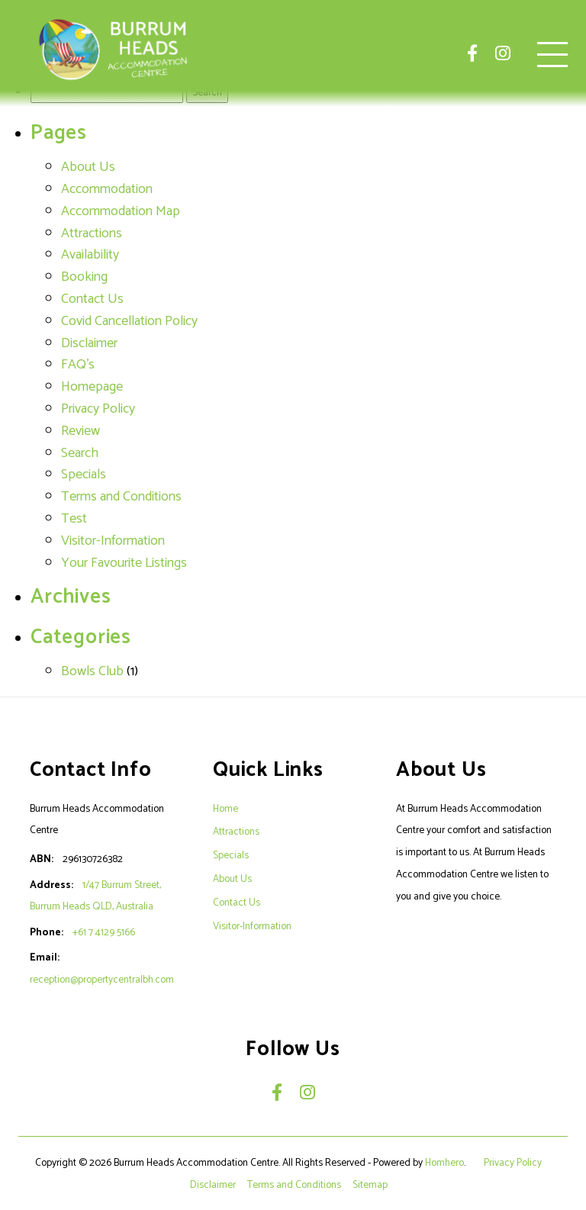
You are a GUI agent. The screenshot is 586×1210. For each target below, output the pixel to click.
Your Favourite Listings (124, 563)
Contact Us (92, 299)
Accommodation (107, 189)
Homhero (444, 1162)
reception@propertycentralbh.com (102, 979)
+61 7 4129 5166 (103, 932)
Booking (84, 276)
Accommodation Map (120, 211)
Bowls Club (92, 671)
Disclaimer (89, 343)
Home (225, 808)
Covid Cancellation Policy (129, 321)
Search (79, 453)
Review (80, 431)
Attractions (91, 233)
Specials (83, 474)
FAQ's (78, 364)
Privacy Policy (98, 408)
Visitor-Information (113, 540)
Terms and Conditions (121, 496)
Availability (90, 254)
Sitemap (371, 1184)
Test (74, 518)
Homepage (92, 386)
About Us (88, 167)
